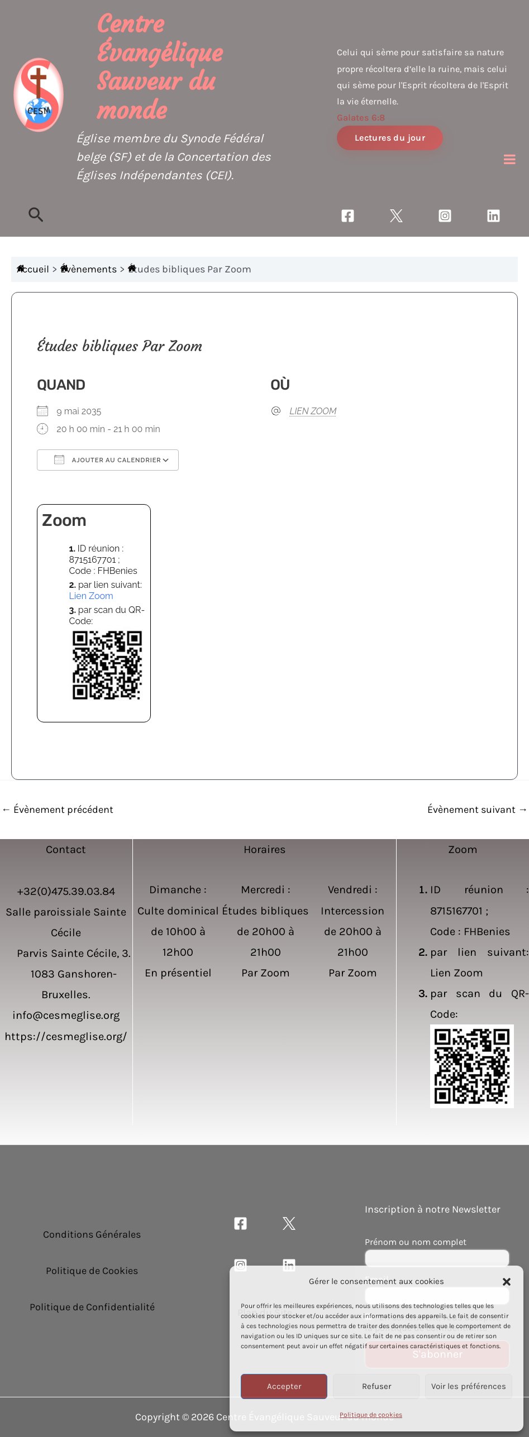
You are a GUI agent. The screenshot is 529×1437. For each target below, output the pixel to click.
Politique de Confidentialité (92, 1307)
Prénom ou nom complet (415, 1242)
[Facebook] (348, 216)
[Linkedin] (493, 216)
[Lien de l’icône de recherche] (36, 215)
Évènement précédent (57, 809)
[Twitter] (396, 216)
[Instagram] (445, 216)
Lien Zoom (91, 596)
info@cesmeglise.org (66, 1015)
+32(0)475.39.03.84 (66, 891)
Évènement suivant (477, 809)
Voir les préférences (468, 1386)
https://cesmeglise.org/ (65, 1036)
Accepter (284, 1386)
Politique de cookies (371, 1415)
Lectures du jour (390, 137)
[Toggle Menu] (509, 159)
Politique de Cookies (92, 1270)
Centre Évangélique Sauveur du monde (159, 67)
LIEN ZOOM (313, 411)
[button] (506, 1281)
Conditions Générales (92, 1234)
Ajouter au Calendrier (107, 459)
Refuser (376, 1386)
